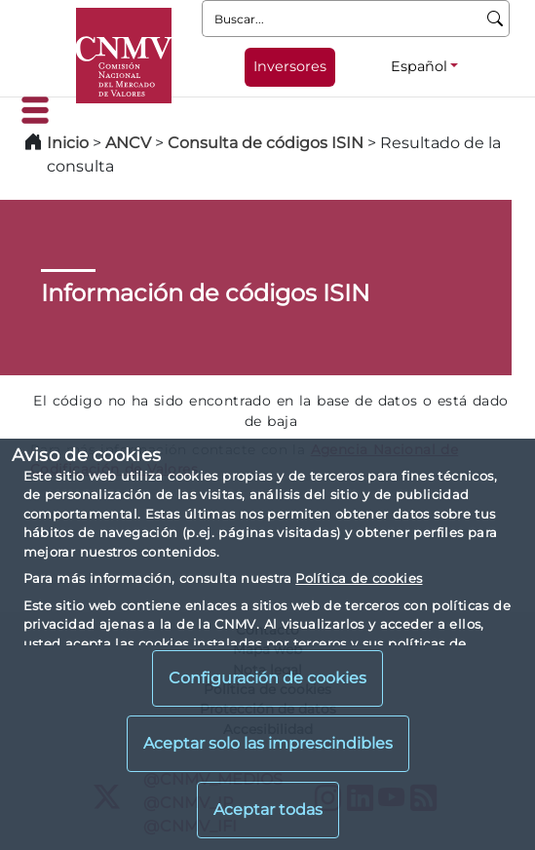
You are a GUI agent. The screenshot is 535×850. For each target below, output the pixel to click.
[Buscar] (495, 18)
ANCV (128, 143)
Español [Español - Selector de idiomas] (419, 66)
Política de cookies (358, 578)
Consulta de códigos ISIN (265, 143)
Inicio (68, 143)
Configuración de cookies (267, 678)
